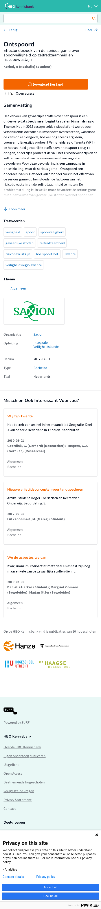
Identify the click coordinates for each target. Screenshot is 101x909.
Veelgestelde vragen (19, 791)
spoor (30, 232)
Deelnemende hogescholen (24, 782)
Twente (70, 254)
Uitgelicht (11, 764)
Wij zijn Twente (20, 416)
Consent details (13, 876)
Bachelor (40, 368)
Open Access (13, 773)
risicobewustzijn (18, 254)
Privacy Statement (18, 799)
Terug (13, 30)
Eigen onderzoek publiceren (25, 756)
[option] (50, 656)
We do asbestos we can (26, 557)
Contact (10, 808)
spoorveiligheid (52, 232)
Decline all (51, 896)
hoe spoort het (47, 254)
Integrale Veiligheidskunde (46, 344)
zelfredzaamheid (52, 243)
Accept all (50, 887)
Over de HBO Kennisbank (22, 747)
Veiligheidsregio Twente (24, 265)
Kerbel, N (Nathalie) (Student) (28, 66)
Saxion (38, 334)
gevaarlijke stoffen (19, 243)
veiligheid (13, 232)
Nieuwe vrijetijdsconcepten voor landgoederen (45, 489)
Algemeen (15, 461)
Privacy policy (45, 876)
